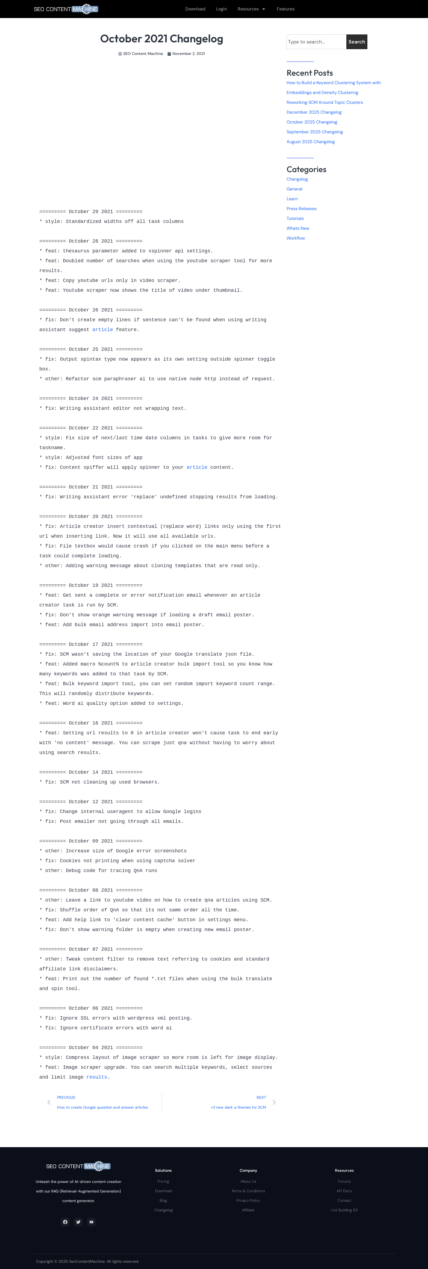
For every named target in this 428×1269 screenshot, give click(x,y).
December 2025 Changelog (314, 112)
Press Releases (302, 209)
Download (195, 9)
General (294, 189)
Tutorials (295, 219)
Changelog (297, 179)
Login (221, 9)
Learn (292, 199)
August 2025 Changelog (311, 142)
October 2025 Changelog (312, 122)
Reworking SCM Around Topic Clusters (325, 102)
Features (286, 9)
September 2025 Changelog (315, 132)
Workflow (296, 238)
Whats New (298, 228)
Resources (252, 9)
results (97, 1077)
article (104, 329)
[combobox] (317, 41)
